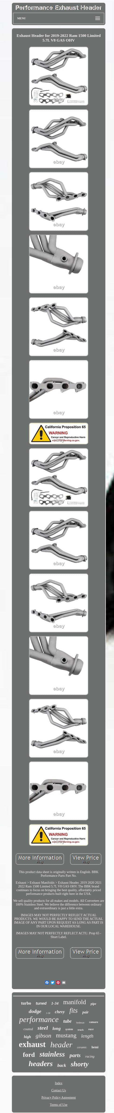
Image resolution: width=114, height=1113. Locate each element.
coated (28, 1029)
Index (58, 1083)
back (61, 1065)
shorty (80, 1064)
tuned (41, 1003)
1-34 (54, 1003)
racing (89, 1056)
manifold (74, 1002)
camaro (93, 1022)
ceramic (82, 1047)
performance (39, 1019)
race (91, 1029)
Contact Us (58, 1090)
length (87, 1036)
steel (43, 1028)
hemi (95, 1047)
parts (75, 1055)
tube (67, 1021)
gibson (43, 1035)
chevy (60, 1011)
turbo (26, 1003)
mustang (66, 1035)
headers (41, 1063)
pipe (93, 1004)
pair (85, 1012)
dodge (35, 1011)
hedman (80, 1022)
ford (29, 1054)
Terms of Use (58, 1105)
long (57, 1028)
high (27, 1037)
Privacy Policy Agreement (59, 1097)
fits (73, 1010)
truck (81, 1029)
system (69, 1029)
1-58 (48, 1013)
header (61, 1044)
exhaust (32, 1044)
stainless (52, 1054)
